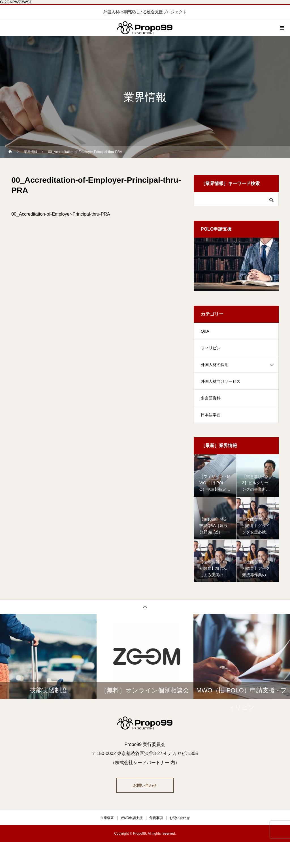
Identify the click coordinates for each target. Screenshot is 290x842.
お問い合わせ (145, 785)
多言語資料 (211, 398)
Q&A (205, 331)
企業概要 (107, 818)
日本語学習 (211, 415)
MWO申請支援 (131, 818)
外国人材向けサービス (220, 381)
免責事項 (156, 818)
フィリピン (211, 348)
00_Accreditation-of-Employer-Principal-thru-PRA (60, 214)
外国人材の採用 (215, 364)
